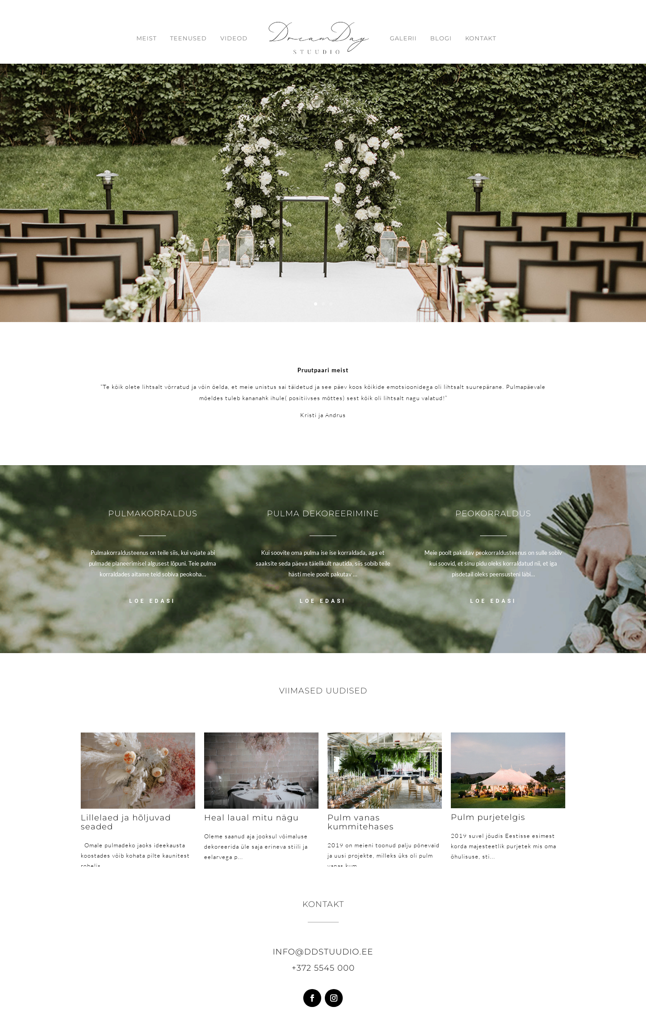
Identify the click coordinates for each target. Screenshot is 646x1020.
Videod (234, 38)
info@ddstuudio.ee (323, 952)
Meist (146, 38)
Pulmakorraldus (152, 514)
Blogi (441, 38)
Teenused (188, 38)
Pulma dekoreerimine (323, 514)
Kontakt (480, 38)
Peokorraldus (493, 514)
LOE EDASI (152, 601)
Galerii (403, 38)
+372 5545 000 (323, 968)
